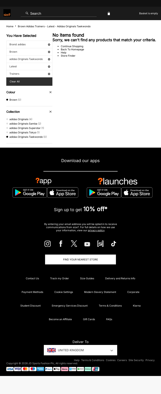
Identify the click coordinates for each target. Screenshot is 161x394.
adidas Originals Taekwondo (29, 59)
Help (63, 52)
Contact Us (32, 278)
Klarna (137, 305)
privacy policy (96, 230)
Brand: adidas (29, 44)
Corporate (133, 292)
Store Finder (68, 55)
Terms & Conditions (110, 305)
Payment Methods (32, 292)
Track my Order (59, 278)
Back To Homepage (72, 49)
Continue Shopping (72, 46)
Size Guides (87, 278)
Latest (29, 66)
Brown (29, 51)
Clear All (15, 81)
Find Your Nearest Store (80, 259)
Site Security (136, 360)
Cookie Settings (63, 292)
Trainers (29, 73)
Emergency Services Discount (70, 305)
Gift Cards (89, 319)
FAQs (109, 319)
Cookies (111, 360)
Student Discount (30, 305)
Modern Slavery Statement (100, 292)
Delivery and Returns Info (120, 278)
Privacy (150, 360)
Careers (122, 360)
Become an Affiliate (60, 319)
